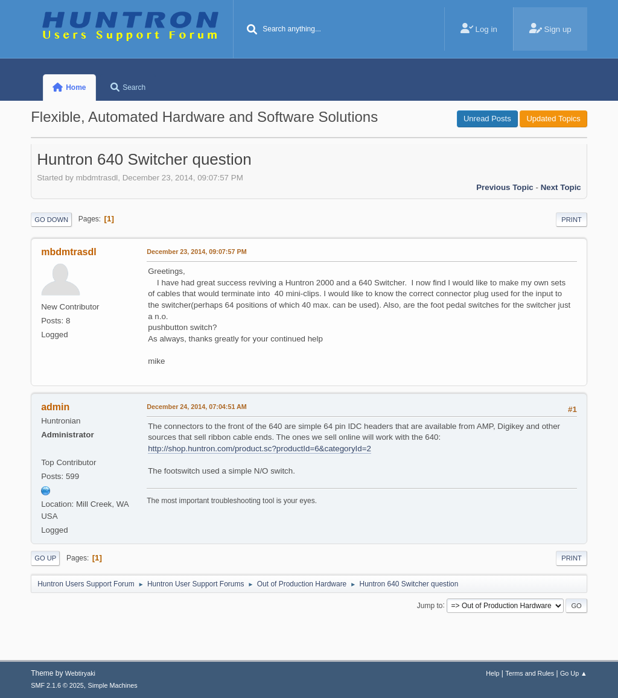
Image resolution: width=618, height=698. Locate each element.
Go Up (45, 558)
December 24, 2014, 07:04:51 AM (197, 406)
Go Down (51, 219)
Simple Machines (113, 685)
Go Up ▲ (573, 673)
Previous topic (505, 187)
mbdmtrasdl (68, 252)
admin (55, 407)
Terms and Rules (529, 673)
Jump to (430, 605)
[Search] (252, 30)
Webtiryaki (80, 673)
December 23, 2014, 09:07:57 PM (196, 251)
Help (492, 673)
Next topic (561, 187)
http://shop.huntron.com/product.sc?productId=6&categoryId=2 (259, 448)
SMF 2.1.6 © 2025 (57, 685)
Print (571, 219)
